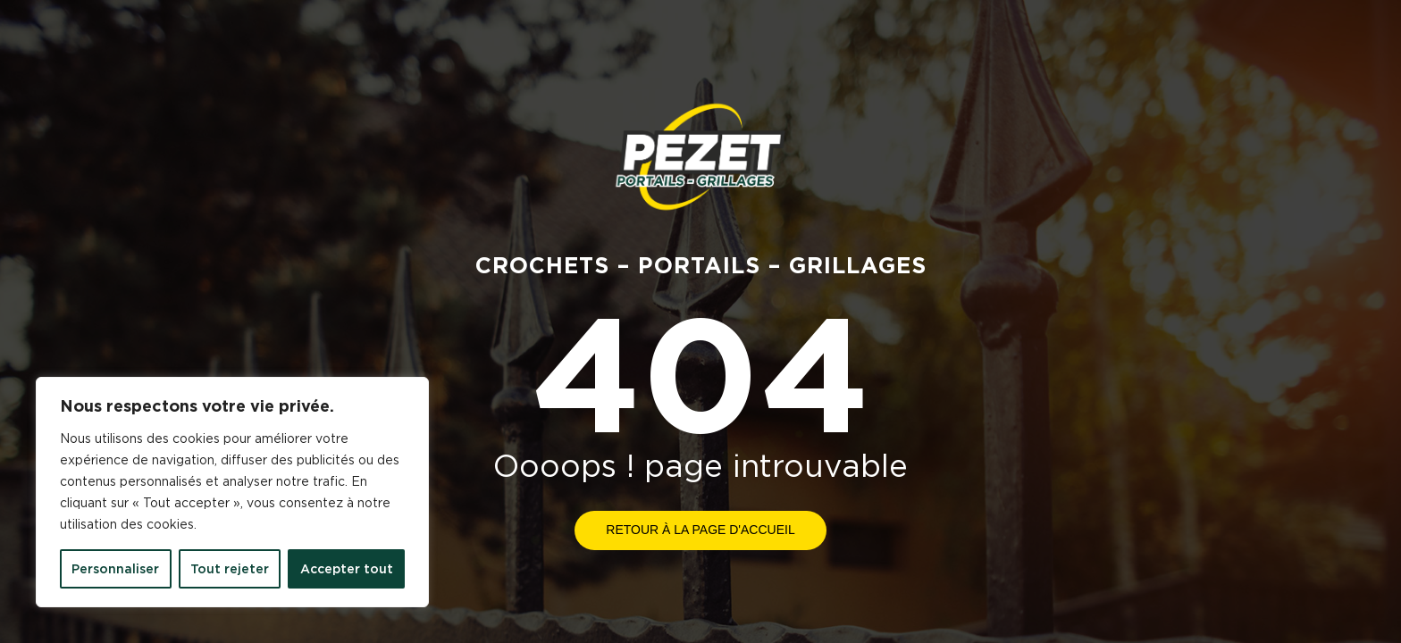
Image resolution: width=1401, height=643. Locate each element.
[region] (232, 492)
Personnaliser (115, 569)
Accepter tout (346, 569)
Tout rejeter (229, 569)
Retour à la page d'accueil (700, 529)
